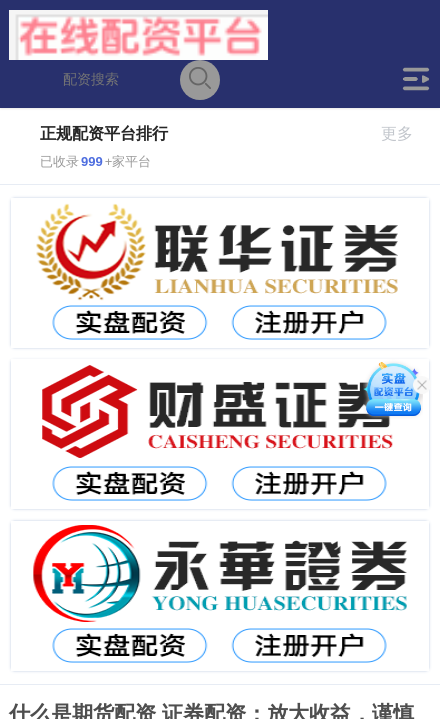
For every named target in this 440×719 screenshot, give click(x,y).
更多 (405, 133)
